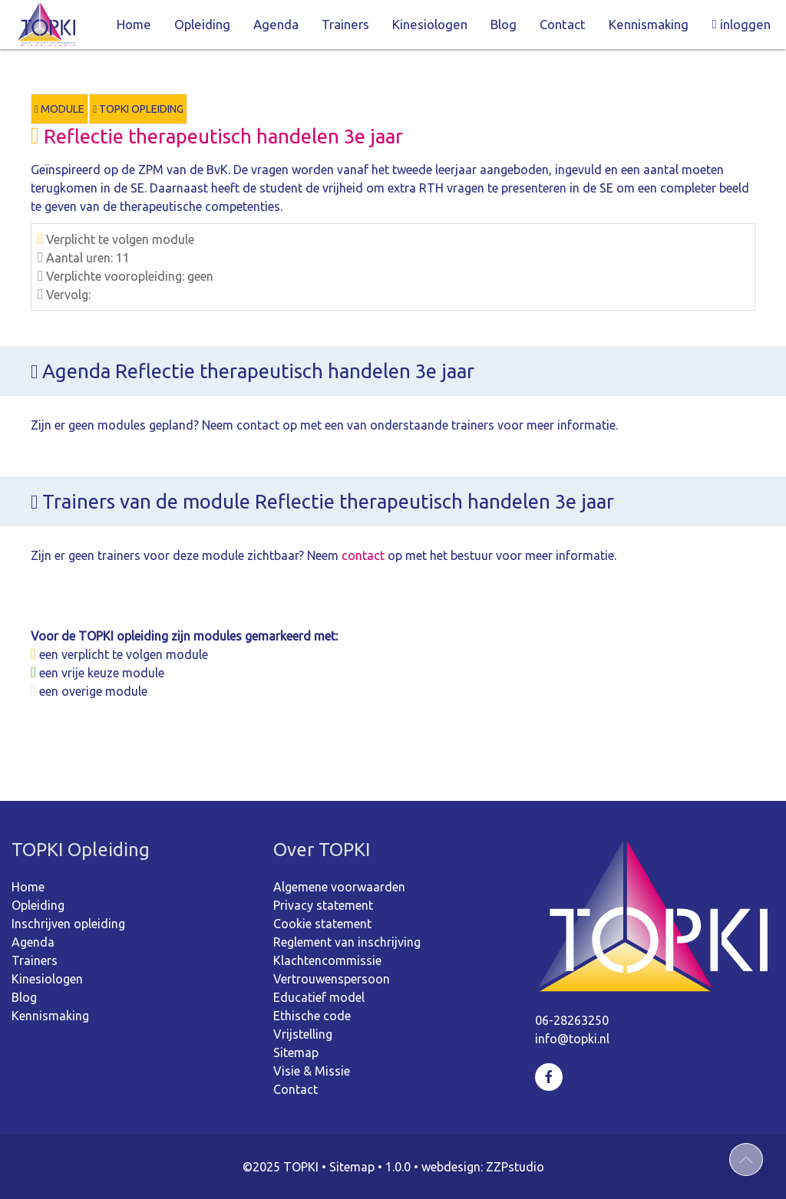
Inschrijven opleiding (68, 924)
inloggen (741, 24)
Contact (563, 24)
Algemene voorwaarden (339, 887)
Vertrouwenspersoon (331, 979)
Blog (503, 24)
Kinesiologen (429, 24)
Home (134, 24)
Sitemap (296, 1052)
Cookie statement (322, 924)
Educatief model (319, 997)
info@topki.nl (572, 1039)
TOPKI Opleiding (138, 109)
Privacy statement (323, 905)
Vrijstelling (302, 1034)
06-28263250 (572, 1020)
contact (363, 555)
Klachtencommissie (327, 960)
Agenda (276, 24)
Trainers (345, 24)
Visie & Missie (311, 1071)
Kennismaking (649, 24)
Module (59, 109)
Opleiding (202, 24)
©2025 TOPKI (281, 1167)
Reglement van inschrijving (347, 942)
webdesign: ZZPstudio (482, 1167)
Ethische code (312, 1016)
